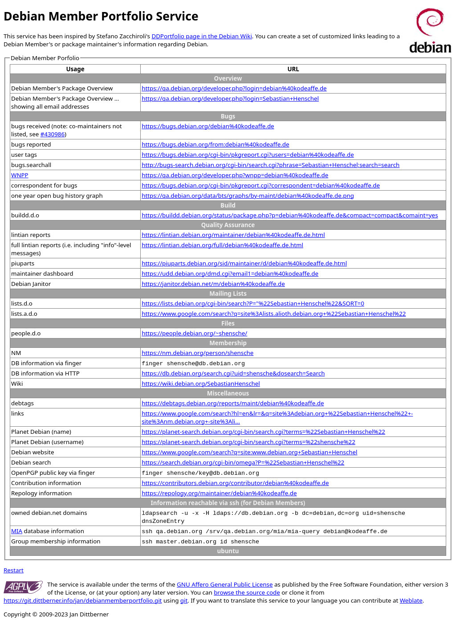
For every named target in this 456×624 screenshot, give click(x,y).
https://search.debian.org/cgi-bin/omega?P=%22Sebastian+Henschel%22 (243, 462)
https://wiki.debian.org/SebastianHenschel (201, 383)
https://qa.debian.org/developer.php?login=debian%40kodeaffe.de (234, 88)
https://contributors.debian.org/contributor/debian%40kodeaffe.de (235, 483)
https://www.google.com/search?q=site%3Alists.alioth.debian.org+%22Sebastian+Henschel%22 (274, 314)
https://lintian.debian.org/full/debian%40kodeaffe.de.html (222, 245)
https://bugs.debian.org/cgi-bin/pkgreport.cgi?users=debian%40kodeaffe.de (248, 155)
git (183, 600)
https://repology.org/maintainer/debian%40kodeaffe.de (219, 493)
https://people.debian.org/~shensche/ (194, 333)
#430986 (53, 134)
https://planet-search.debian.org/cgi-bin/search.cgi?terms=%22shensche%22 (248, 442)
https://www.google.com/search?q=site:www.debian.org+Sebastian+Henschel (249, 452)
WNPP (19, 175)
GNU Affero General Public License (225, 584)
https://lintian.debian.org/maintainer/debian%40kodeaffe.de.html (233, 235)
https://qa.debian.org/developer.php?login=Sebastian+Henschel (230, 98)
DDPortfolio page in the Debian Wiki (201, 36)
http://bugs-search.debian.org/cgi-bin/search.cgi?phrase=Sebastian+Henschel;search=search (270, 165)
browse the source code (247, 592)
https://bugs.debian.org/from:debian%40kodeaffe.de (215, 144)
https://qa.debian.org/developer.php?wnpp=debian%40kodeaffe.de (235, 175)
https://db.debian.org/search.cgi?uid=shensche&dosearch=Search (233, 373)
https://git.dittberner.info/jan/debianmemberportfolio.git (83, 600)
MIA (16, 531)
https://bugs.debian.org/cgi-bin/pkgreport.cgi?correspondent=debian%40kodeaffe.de (261, 185)
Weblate (411, 600)
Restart (14, 570)
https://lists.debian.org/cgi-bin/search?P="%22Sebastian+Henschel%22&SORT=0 (253, 303)
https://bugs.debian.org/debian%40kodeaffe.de (208, 126)
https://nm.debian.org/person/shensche (197, 353)
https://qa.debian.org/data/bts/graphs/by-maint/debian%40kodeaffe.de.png (248, 196)
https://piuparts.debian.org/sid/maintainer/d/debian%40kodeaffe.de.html (244, 263)
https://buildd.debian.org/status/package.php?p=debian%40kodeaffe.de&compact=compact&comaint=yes (290, 215)
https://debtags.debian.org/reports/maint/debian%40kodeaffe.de (233, 403)
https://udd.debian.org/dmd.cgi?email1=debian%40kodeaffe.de (230, 273)
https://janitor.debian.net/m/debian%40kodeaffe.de (213, 284)
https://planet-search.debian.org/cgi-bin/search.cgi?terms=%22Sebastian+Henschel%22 (263, 432)
